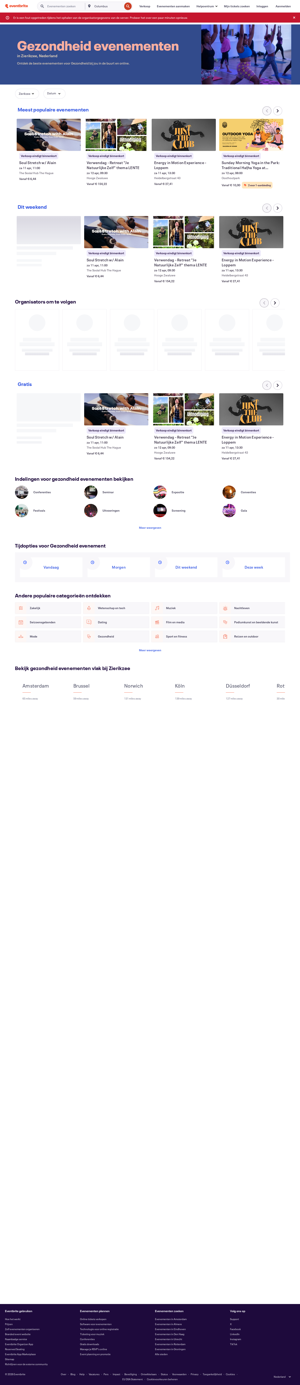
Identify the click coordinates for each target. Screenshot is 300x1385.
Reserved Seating (15, 1349)
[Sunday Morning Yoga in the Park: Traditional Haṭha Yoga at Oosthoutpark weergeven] (251, 135)
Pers (106, 1374)
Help (82, 1374)
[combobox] (108, 6)
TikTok (233, 1344)
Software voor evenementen (96, 1324)
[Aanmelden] (283, 6)
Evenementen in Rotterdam (170, 1344)
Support (234, 1319)
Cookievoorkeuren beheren (162, 1379)
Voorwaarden (179, 1374)
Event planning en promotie (95, 1354)
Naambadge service (16, 1339)
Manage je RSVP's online (93, 1349)
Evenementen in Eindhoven (170, 1329)
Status (164, 1374)
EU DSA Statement (132, 1379)
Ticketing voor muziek (92, 1334)
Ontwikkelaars (149, 1374)
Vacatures (94, 1374)
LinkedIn (235, 1334)
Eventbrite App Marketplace (20, 1354)
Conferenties (87, 1339)
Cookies (230, 1374)
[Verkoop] (145, 6)
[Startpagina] (16, 6)
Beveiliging (130, 1374)
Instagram (235, 1339)
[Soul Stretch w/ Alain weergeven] (49, 135)
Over (63, 1374)
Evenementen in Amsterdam (171, 1319)
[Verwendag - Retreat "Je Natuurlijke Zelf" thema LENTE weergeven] (116, 135)
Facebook (235, 1329)
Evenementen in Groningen (170, 1349)
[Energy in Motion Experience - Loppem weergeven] (184, 135)
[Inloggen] (262, 6)
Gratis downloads (89, 1344)
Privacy (195, 1374)
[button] (207, 6)
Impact (116, 1374)
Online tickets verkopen (93, 1319)
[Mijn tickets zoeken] (237, 6)
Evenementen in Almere (168, 1324)
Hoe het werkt (12, 1319)
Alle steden (161, 1354)
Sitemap (9, 1359)
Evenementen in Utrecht (168, 1339)
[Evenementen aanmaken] (173, 6)
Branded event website (18, 1334)
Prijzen (9, 1324)
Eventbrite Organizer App (19, 1344)
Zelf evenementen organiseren (22, 1329)
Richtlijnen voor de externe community (26, 1364)
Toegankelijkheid (212, 1374)
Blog (72, 1374)
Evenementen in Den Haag (169, 1334)
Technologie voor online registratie (99, 1329)
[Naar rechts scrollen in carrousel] (277, 110)
